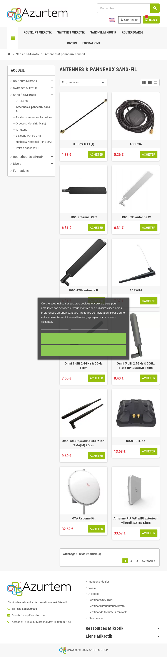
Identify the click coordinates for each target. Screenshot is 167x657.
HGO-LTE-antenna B (83, 290)
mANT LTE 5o (135, 441)
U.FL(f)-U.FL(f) (83, 144)
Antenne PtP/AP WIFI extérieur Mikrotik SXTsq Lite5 (136, 520)
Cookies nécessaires (83, 350)
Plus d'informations (54, 327)
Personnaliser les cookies (89, 327)
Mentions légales (99, 581)
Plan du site (96, 618)
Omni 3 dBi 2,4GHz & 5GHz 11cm (84, 366)
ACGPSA (136, 144)
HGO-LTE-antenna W (136, 217)
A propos (94, 593)
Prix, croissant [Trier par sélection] (70, 82)
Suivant (149, 560)
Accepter (83, 338)
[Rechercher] (128, 8)
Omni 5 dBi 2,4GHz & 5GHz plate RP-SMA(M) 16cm (136, 366)
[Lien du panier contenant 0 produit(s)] (151, 20)
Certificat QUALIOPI (101, 600)
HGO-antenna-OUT (83, 217)
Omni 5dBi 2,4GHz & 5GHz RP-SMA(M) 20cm (83, 443)
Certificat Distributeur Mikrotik (107, 606)
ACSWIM (136, 290)
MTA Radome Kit (83, 518)
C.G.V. (92, 587)
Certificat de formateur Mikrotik (108, 612)
